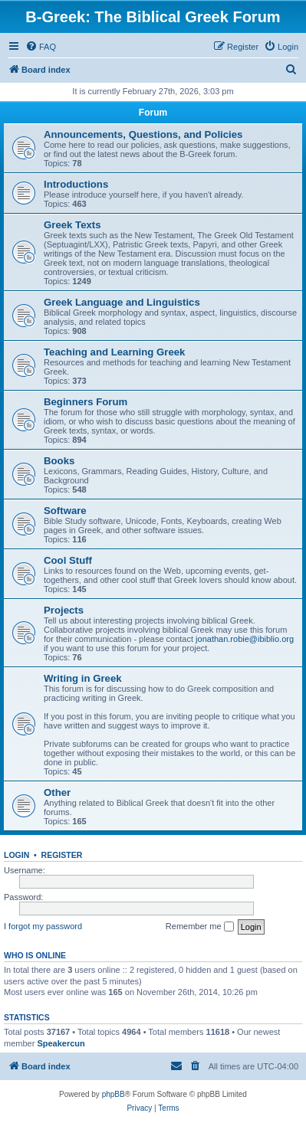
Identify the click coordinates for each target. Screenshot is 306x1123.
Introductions (76, 184)
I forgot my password (43, 926)
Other (57, 792)
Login (16, 854)
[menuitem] (40, 47)
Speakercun (60, 1043)
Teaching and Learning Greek (114, 352)
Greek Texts (72, 225)
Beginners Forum (85, 402)
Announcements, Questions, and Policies (143, 134)
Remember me (200, 927)
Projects (64, 610)
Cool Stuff (68, 560)
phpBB (113, 1094)
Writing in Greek (83, 678)
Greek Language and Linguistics (122, 302)
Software (65, 510)
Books (59, 461)
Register (62, 854)
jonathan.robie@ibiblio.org (245, 638)
